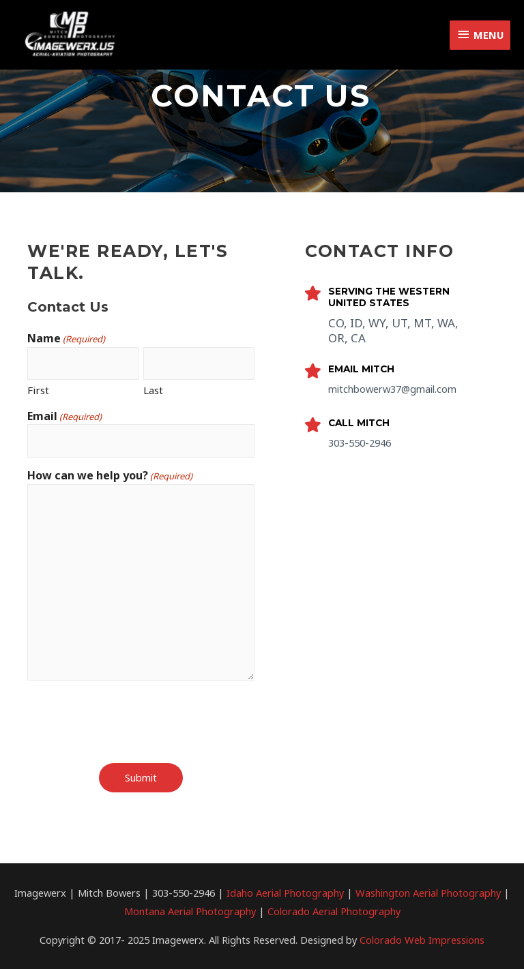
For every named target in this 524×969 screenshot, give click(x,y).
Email (64, 417)
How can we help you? (109, 476)
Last (153, 390)
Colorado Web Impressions (422, 939)
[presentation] (131, 721)
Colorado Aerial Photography (334, 911)
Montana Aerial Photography (190, 911)
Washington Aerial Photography (428, 892)
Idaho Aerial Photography (285, 892)
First (38, 390)
